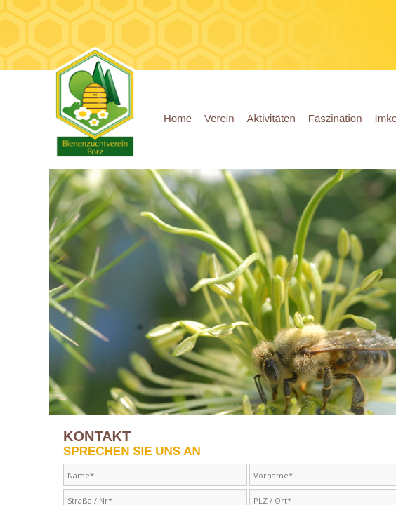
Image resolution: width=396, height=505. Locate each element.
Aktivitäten (271, 118)
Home (178, 118)
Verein (219, 118)
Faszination (335, 118)
